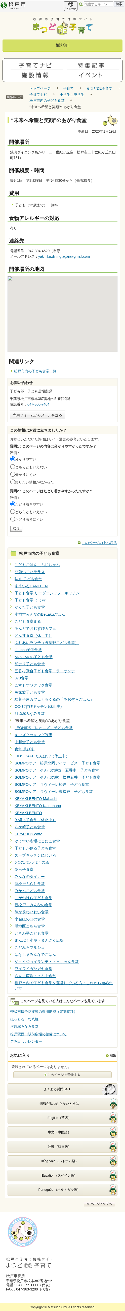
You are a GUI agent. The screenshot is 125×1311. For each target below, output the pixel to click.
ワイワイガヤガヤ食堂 (33, 968)
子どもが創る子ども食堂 (35, 848)
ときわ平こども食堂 (32, 933)
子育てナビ (38, 94)
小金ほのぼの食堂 (30, 919)
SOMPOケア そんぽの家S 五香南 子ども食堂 (57, 770)
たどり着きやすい (29, 504)
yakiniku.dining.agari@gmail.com (64, 256)
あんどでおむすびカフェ (35, 628)
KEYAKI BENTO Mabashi (36, 798)
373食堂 (21, 678)
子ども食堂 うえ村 (30, 600)
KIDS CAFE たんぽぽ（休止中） (42, 756)
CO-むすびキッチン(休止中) (38, 706)
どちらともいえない (31, 467)
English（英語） (59, 1118)
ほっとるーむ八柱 (24, 1019)
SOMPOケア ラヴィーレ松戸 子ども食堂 (52, 784)
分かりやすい (25, 459)
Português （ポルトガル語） (59, 1190)
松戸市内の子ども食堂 (47, 100)
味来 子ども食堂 (28, 579)
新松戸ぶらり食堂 (30, 883)
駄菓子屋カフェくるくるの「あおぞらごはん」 (54, 699)
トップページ (40, 88)
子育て (68, 88)
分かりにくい (25, 475)
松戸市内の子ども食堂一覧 (35, 371)
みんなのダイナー (30, 876)
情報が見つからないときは (59, 1103)
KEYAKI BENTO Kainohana (38, 805)
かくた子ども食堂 (30, 607)
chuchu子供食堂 (28, 650)
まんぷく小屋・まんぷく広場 (39, 940)
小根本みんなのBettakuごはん (40, 614)
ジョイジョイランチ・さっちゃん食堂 (47, 961)
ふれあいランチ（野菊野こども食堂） (47, 642)
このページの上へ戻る (99, 543)
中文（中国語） (59, 1132)
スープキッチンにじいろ (35, 855)
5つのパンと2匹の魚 (32, 862)
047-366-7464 (38, 404)
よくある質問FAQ (57, 1089)
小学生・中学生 (72, 94)
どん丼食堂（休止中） (33, 635)
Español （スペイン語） (59, 1175)
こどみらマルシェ (30, 947)
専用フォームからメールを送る (37, 415)
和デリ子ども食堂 (30, 664)
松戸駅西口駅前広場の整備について (38, 1034)
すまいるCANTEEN (31, 586)
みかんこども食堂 (30, 891)
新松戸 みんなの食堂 (33, 905)
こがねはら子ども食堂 (33, 898)
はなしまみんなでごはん (35, 954)
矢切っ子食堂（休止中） (35, 820)
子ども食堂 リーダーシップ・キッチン (47, 593)
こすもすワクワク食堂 (33, 685)
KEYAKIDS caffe (28, 834)
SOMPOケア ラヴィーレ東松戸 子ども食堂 (54, 791)
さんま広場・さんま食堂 (35, 976)
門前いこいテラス (30, 572)
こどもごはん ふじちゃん (37, 564)
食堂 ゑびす (24, 749)
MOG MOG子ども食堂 (34, 657)
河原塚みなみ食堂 (30, 713)
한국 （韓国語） (59, 1146)
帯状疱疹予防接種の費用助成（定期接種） (43, 1012)
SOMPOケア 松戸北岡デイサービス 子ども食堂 (57, 763)
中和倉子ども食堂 (30, 742)
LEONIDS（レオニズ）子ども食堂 (44, 727)
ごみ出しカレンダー (26, 1041)
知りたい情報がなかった (34, 482)
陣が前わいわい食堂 (32, 912)
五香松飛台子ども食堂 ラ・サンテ (45, 671)
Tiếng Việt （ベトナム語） (59, 1161)
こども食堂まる (28, 621)
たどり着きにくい (29, 519)
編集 (113, 1055)
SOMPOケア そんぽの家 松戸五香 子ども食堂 (57, 777)
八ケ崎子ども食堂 (30, 827)
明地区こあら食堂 (30, 926)
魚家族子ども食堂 (30, 692)
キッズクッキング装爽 (33, 735)
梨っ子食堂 (24, 869)
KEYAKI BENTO (28, 813)
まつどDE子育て (99, 88)
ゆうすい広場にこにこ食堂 (37, 841)
